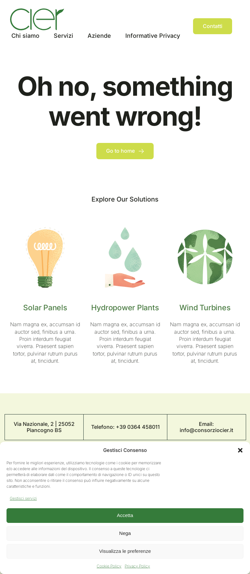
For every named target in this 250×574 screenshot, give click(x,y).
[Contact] (212, 26)
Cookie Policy (109, 566)
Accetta (125, 515)
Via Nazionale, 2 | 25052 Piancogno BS (44, 427)
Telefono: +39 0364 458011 (125, 427)
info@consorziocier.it (206, 430)
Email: (206, 424)
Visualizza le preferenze (125, 551)
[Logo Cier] (37, 11)
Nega (125, 533)
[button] (240, 450)
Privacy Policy (137, 566)
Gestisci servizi (23, 498)
